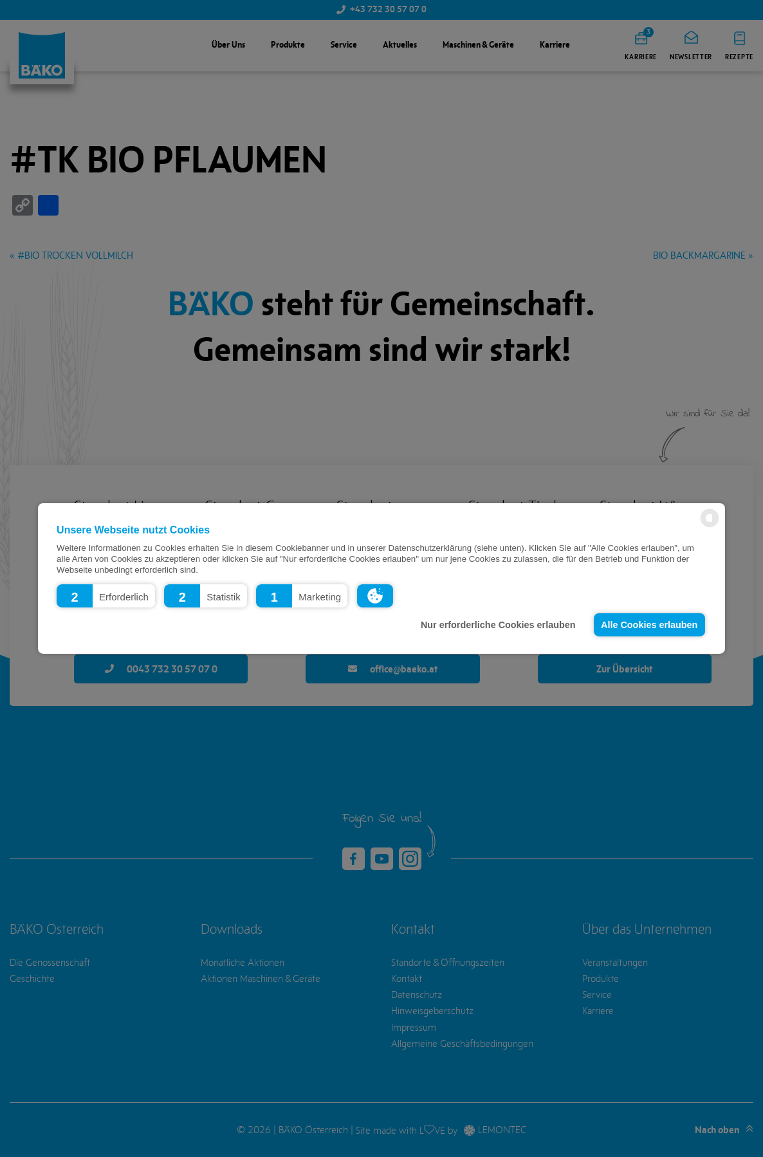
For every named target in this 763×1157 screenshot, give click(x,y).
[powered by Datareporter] (709, 526)
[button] (106, 595)
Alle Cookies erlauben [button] (649, 625)
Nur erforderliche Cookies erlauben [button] (498, 625)
